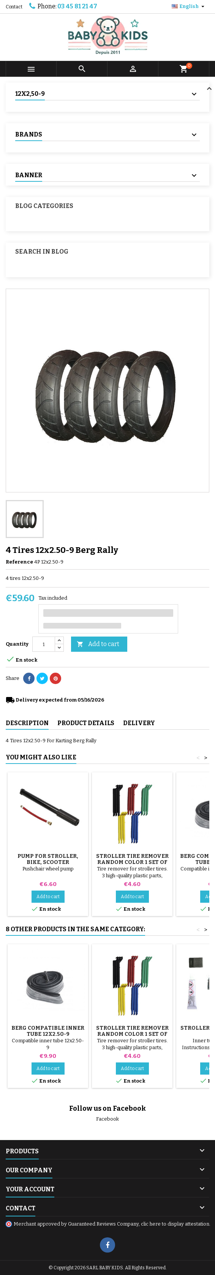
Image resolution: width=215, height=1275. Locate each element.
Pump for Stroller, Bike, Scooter (47, 859)
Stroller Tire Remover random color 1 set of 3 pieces (132, 862)
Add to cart (98, 644)
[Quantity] (43, 644)
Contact (14, 7)
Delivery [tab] (139, 723)
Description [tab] (27, 723)
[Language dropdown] (189, 6)
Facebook (107, 1119)
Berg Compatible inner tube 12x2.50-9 (47, 1031)
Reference (19, 562)
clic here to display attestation (175, 1224)
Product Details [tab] (85, 723)
